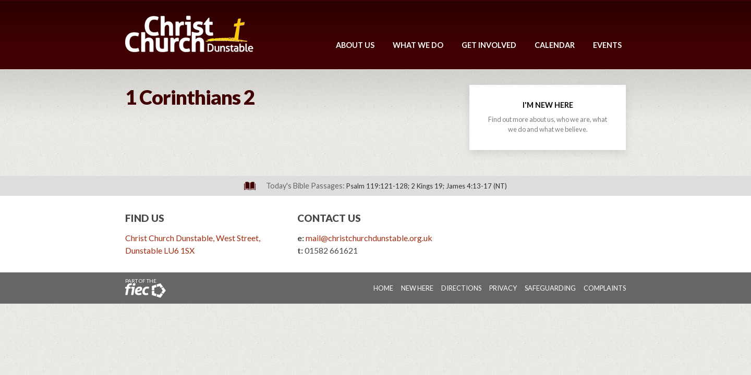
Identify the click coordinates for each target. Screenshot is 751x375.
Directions (461, 288)
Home (383, 288)
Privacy (503, 288)
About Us (355, 45)
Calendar (555, 45)
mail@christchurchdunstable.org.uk (369, 238)
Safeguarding (550, 288)
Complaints (605, 288)
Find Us (144, 218)
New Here (417, 288)
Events (607, 45)
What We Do (418, 45)
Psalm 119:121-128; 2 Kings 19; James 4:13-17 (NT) (426, 186)
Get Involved (489, 45)
